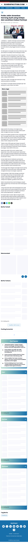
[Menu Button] (1, 4)
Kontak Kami (16, 533)
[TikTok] (21, 526)
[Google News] (17, 526)
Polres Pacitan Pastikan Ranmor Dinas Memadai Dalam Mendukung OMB (14, 355)
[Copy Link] (12, 203)
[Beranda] (2, 12)
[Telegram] (7, 203)
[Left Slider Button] (22, 276)
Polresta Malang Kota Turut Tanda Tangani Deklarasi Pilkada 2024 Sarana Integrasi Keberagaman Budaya (15, 364)
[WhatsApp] (9, 203)
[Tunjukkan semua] (25, 372)
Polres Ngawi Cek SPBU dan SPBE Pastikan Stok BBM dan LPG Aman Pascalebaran (13, 351)
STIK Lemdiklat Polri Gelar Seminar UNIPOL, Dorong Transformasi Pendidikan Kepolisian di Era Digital (15, 359)
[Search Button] (26, 4)
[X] (4, 203)
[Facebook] (2, 203)
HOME (2, 8)
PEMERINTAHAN (9, 8)
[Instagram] (10, 526)
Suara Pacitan (16, 540)
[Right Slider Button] (26, 8)
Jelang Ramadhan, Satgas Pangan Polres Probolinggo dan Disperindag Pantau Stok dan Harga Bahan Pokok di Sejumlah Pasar (15, 346)
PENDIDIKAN (17, 8)
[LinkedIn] (24, 526)
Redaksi (10, 533)
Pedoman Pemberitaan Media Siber (14, 536)
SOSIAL (23, 8)
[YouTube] (14, 526)
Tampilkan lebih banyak (14, 325)
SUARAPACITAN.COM (14, 4)
